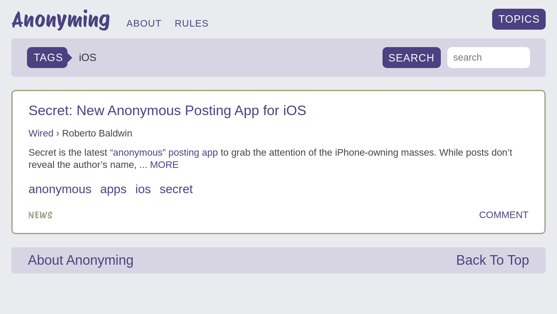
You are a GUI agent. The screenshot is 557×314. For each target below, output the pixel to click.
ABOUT (144, 23)
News (40, 215)
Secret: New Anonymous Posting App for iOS (167, 110)
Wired (40, 133)
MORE (164, 164)
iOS (143, 189)
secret (176, 189)
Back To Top (492, 260)
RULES (191, 23)
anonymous (59, 189)
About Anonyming (81, 260)
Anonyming (60, 19)
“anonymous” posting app (164, 152)
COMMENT (504, 215)
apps (113, 189)
